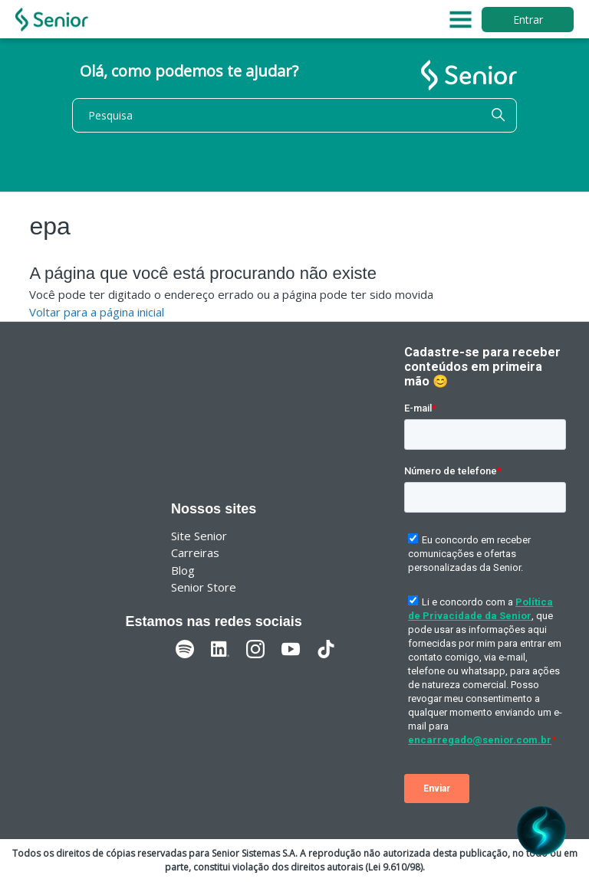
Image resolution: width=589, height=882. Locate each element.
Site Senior (199, 535)
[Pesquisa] (294, 115)
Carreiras (195, 552)
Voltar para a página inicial (96, 312)
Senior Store (203, 587)
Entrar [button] (528, 19)
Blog (183, 570)
